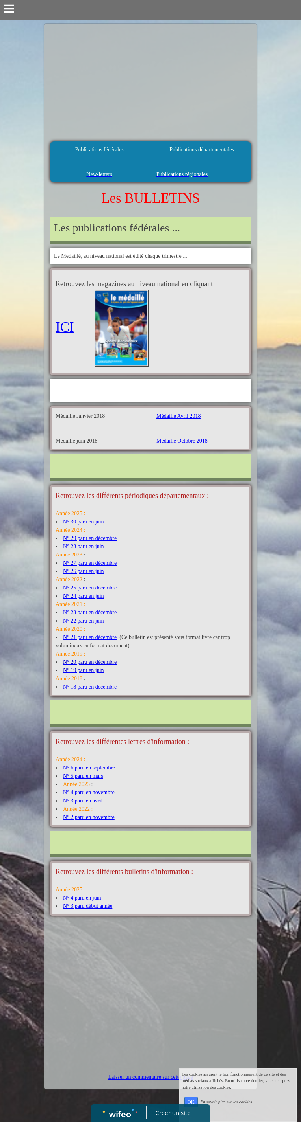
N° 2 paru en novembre (89, 817)
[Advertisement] (150, 83)
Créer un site (173, 1112)
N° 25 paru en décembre (90, 588)
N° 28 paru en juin (83, 546)
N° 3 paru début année (87, 906)
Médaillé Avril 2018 (178, 416)
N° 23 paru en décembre (90, 612)
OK (191, 1102)
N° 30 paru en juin (83, 522)
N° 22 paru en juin (83, 621)
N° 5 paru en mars (83, 776)
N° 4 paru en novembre (89, 792)
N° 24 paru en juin (83, 596)
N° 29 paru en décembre (90, 538)
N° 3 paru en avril (82, 801)
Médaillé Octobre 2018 (182, 441)
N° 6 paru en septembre (89, 768)
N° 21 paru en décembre (90, 637)
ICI (65, 326)
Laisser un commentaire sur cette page (150, 1077)
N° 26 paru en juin (83, 571)
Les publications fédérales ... (117, 228)
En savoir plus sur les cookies (226, 1101)
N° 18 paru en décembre (90, 687)
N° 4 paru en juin (82, 898)
